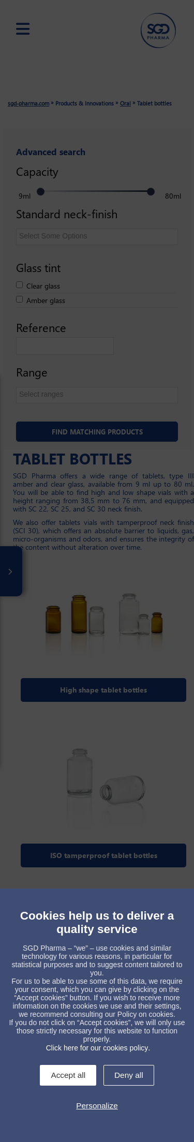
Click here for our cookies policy (97, 1048)
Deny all (128, 1075)
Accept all (68, 1075)
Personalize (96, 1105)
